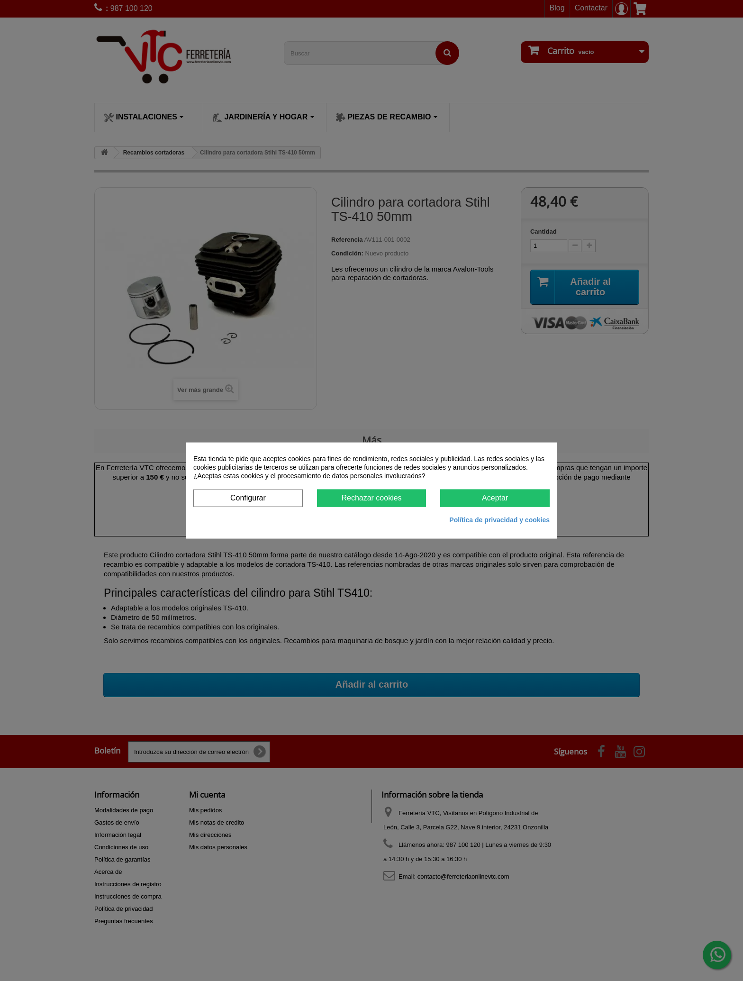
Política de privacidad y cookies (499, 519)
